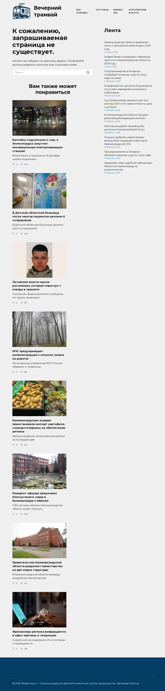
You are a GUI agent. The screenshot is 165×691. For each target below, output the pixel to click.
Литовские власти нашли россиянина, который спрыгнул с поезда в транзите (36, 285)
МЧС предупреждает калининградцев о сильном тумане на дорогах (38, 354)
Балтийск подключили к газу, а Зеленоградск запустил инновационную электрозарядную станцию (37, 145)
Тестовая (102, 10)
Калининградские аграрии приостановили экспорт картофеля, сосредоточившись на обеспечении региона (38, 425)
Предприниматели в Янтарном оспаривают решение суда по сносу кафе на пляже (125, 75)
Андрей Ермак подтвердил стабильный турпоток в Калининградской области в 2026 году (127, 60)
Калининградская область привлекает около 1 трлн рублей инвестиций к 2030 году (127, 45)
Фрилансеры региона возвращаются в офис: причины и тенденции (39, 631)
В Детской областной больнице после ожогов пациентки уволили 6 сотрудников (38, 216)
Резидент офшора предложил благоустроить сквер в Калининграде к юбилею (34, 495)
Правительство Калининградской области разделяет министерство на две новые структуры (37, 564)
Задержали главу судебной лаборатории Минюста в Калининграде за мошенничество (128, 166)
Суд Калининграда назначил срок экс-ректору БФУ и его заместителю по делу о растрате (128, 104)
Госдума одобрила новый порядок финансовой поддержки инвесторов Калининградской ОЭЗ (125, 140)
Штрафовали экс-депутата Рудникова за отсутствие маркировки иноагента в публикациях (128, 89)
